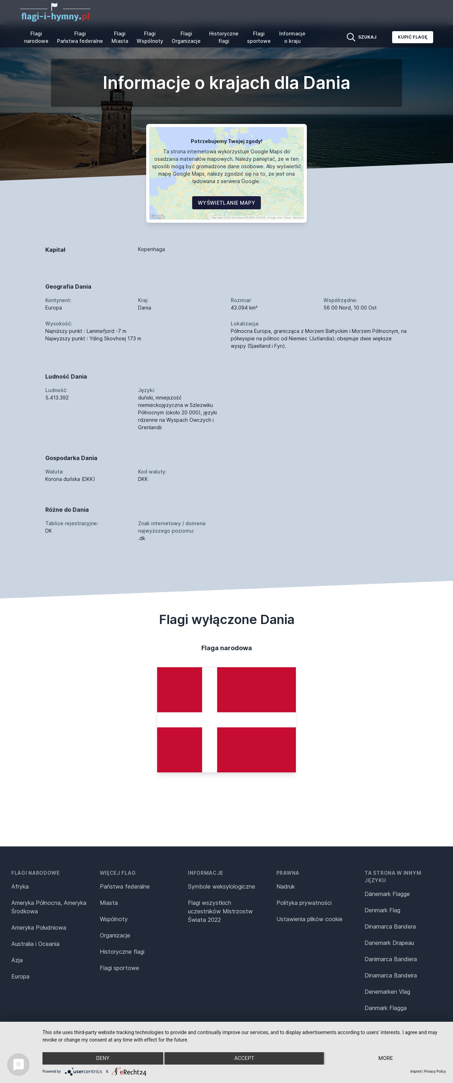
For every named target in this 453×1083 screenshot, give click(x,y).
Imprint (416, 1071)
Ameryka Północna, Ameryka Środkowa (48, 907)
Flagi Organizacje (186, 37)
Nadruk (285, 886)
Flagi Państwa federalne (80, 37)
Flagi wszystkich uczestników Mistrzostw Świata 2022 (220, 911)
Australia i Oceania (35, 943)
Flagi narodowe (36, 37)
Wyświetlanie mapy (226, 203)
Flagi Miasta (119, 37)
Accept (244, 1058)
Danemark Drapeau (389, 942)
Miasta (109, 902)
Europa (20, 976)
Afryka (20, 886)
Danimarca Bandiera (391, 959)
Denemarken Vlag (387, 991)
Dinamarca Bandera (390, 926)
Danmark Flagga (386, 1007)
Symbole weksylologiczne (221, 886)
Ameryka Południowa (38, 927)
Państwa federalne (125, 886)
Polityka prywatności (304, 902)
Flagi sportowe (259, 37)
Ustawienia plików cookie (309, 919)
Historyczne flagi (224, 37)
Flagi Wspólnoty (150, 37)
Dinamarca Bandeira (391, 975)
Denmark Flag (382, 910)
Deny (102, 1058)
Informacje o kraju (292, 37)
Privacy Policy (435, 1071)
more (386, 1058)
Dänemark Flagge (387, 893)
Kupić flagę (413, 37)
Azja (17, 960)
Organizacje (115, 935)
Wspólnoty (114, 919)
